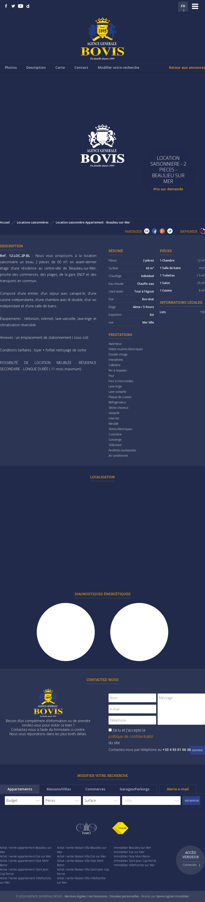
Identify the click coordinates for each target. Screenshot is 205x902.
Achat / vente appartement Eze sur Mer (25, 856)
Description (36, 67)
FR (183, 5)
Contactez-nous (102, 680)
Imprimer (202, 231)
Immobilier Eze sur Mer (129, 852)
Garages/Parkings (134, 789)
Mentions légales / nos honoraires (86, 896)
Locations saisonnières (33, 222)
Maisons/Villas (59, 789)
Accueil (5, 222)
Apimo (160, 896)
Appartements (19, 789)
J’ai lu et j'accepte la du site (131, 736)
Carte (60, 67)
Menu (195, 6)
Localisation (102, 477)
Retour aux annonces (187, 67)
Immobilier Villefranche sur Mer (134, 865)
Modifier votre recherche (118, 67)
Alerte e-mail (178, 789)
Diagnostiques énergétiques (103, 594)
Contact (81, 67)
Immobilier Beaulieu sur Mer (132, 848)
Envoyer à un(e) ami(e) (146, 231)
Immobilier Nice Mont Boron (132, 856)
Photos (11, 67)
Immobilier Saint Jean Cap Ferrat (135, 861)
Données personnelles (124, 896)
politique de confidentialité (131, 736)
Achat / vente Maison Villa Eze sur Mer (81, 856)
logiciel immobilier (177, 896)
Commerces (95, 789)
